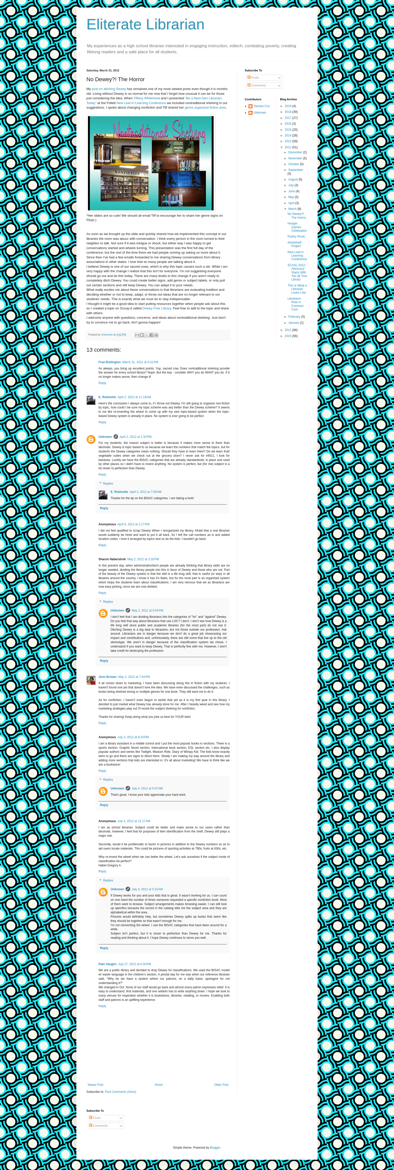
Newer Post (95, 1085)
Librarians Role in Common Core (295, 304)
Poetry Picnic (296, 236)
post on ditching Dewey (109, 89)
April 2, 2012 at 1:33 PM (136, 437)
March (293, 209)
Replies (108, 483)
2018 (288, 112)
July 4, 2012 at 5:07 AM (147, 788)
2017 (288, 118)
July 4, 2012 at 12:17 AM (133, 821)
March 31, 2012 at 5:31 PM (140, 362)
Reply (102, 383)
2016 (288, 123)
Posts (253, 77)
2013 (288, 141)
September (295, 170)
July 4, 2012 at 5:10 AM (147, 889)
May (291, 197)
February (294, 316)
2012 (288, 147)
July (291, 185)
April (291, 203)
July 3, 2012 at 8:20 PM (133, 737)
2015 (288, 129)
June (292, 191)
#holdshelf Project (294, 244)
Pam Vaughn (107, 964)
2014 (288, 135)
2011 (288, 330)
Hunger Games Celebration (297, 227)
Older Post (221, 1085)
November (295, 158)
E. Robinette (107, 397)
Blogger (215, 1147)
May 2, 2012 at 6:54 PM (147, 610)
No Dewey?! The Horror (296, 215)
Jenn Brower (107, 677)
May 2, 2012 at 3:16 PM (143, 559)
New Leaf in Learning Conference (141, 103)
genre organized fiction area (205, 107)
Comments (257, 85)
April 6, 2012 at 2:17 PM (133, 524)
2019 (288, 106)
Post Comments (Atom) (120, 1092)
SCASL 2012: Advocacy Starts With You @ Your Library (297, 272)
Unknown (105, 437)
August (293, 179)
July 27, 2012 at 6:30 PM (134, 964)
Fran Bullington (109, 362)
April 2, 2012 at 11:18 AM (134, 397)
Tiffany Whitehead (146, 98)
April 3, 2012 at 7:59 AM (145, 492)
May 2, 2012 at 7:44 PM (134, 677)
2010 (288, 336)
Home (159, 1085)
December (295, 152)
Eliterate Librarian (145, 24)
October (294, 164)
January (294, 322)
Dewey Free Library (156, 308)
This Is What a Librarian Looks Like (297, 289)
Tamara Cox (262, 106)
